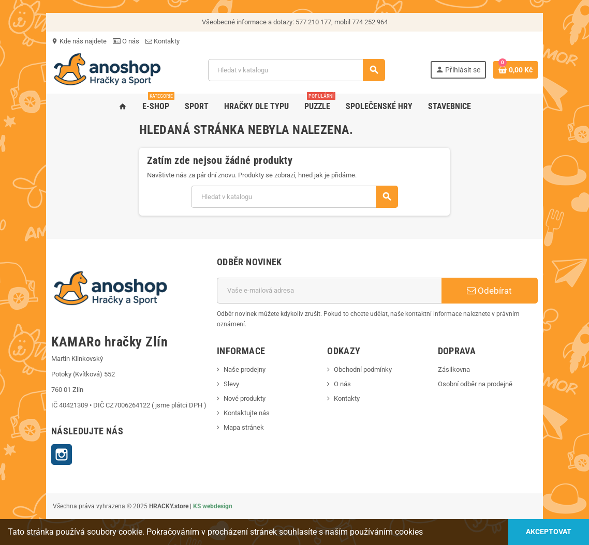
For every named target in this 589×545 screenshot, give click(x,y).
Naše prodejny (245, 369)
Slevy (231, 384)
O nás (126, 41)
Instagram (61, 454)
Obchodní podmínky (363, 369)
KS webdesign (212, 506)
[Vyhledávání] (296, 70)
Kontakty (162, 41)
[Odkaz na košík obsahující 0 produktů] (515, 70)
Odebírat (489, 290)
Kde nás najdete (79, 41)
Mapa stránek (244, 427)
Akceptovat (548, 531)
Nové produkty (245, 398)
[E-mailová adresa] (329, 291)
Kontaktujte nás (247, 413)
